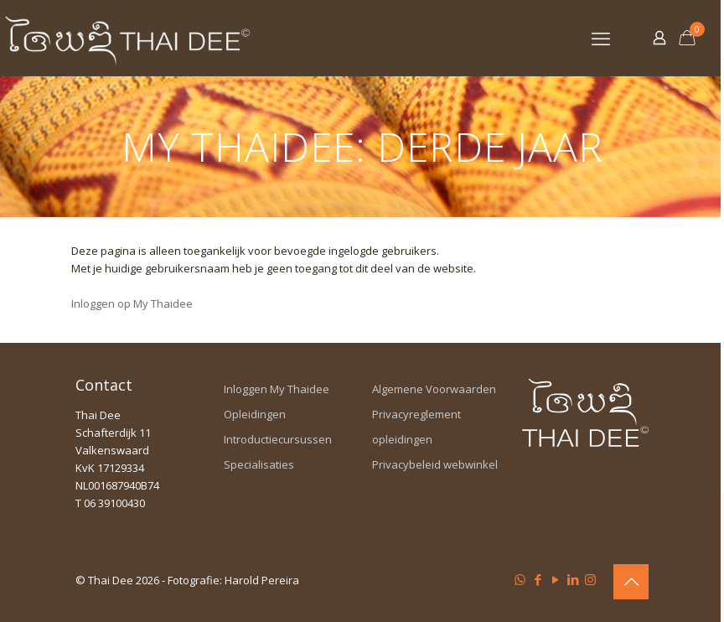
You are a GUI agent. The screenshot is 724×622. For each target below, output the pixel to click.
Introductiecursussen (278, 439)
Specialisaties (259, 464)
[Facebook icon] (537, 579)
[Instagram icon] (590, 579)
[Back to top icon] (631, 581)
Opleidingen (255, 414)
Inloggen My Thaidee (276, 389)
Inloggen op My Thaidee (132, 303)
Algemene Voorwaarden (434, 389)
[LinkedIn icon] (572, 579)
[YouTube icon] (555, 579)
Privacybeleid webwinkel (435, 464)
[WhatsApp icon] (520, 579)
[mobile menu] (601, 37)
